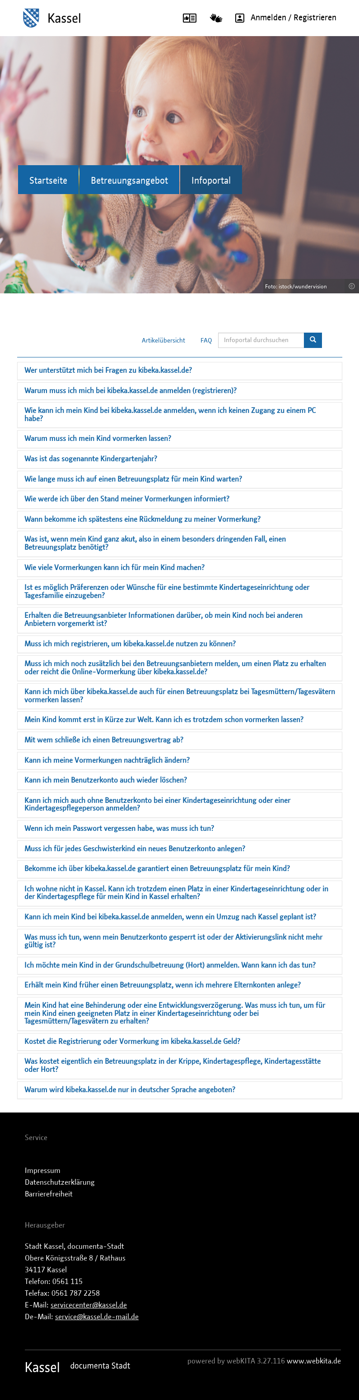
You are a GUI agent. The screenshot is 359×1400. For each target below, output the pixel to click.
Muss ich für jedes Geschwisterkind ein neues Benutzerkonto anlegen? (134, 849)
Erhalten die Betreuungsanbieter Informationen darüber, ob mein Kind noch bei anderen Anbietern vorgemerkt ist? (163, 619)
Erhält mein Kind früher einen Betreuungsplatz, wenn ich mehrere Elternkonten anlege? (162, 985)
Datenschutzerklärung (60, 1182)
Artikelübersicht (163, 341)
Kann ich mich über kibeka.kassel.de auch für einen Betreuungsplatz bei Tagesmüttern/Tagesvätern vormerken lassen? (179, 696)
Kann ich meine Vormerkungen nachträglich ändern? (107, 760)
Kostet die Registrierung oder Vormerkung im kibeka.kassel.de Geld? (132, 1041)
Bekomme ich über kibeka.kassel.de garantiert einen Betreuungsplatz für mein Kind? (157, 868)
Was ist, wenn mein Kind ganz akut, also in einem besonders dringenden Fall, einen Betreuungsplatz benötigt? (155, 543)
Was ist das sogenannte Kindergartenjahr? (90, 459)
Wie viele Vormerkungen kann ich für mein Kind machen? (114, 567)
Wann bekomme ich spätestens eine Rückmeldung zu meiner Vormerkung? (142, 519)
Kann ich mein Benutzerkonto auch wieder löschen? (105, 780)
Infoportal (211, 180)
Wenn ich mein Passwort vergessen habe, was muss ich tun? (119, 828)
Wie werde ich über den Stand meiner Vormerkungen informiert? (126, 499)
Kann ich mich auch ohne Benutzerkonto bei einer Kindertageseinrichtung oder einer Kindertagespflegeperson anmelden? (157, 804)
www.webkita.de (314, 1361)
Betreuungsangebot (129, 180)
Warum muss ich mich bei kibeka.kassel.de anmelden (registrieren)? (130, 390)
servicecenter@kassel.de (89, 1305)
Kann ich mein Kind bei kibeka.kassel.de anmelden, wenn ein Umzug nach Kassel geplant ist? (170, 917)
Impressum (43, 1170)
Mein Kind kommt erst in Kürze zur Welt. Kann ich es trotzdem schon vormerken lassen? (163, 719)
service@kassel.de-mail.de (97, 1317)
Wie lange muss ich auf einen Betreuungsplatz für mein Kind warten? (133, 479)
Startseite (48, 180)
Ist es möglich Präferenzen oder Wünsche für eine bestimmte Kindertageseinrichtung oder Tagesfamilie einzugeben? (166, 591)
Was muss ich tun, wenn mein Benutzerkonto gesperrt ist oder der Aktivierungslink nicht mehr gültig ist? (173, 941)
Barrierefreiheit (49, 1194)
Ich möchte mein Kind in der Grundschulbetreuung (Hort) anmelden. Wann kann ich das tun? (170, 965)
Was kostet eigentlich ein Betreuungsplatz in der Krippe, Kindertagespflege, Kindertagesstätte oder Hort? (172, 1065)
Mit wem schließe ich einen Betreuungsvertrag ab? (103, 740)
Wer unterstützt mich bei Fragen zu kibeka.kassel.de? (108, 370)
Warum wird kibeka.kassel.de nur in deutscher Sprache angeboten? (129, 1090)
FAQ (206, 341)
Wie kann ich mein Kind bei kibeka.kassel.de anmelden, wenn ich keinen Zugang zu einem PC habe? (170, 414)
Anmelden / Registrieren (282, 18)
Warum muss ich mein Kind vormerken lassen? (97, 438)
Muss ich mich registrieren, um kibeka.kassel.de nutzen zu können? (130, 644)
